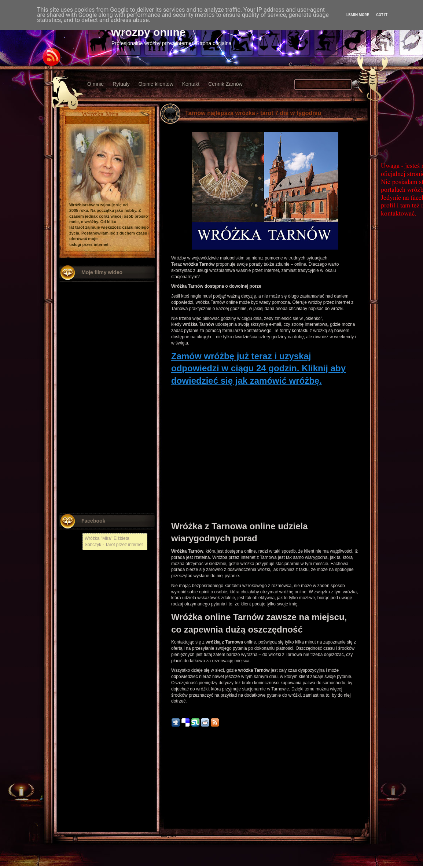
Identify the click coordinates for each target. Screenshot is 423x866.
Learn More (357, 15)
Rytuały (121, 84)
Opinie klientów (156, 84)
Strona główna (265, 781)
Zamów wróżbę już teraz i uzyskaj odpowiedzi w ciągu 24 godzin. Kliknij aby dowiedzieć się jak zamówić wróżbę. (258, 368)
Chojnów (166, 825)
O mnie (95, 84)
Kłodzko (166, 805)
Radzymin (167, 836)
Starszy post (355, 781)
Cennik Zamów (225, 84)
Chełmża (166, 790)
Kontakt (190, 84)
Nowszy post (175, 781)
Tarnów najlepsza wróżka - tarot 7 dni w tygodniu (253, 113)
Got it (381, 15)
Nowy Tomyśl (170, 795)
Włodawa (166, 815)
